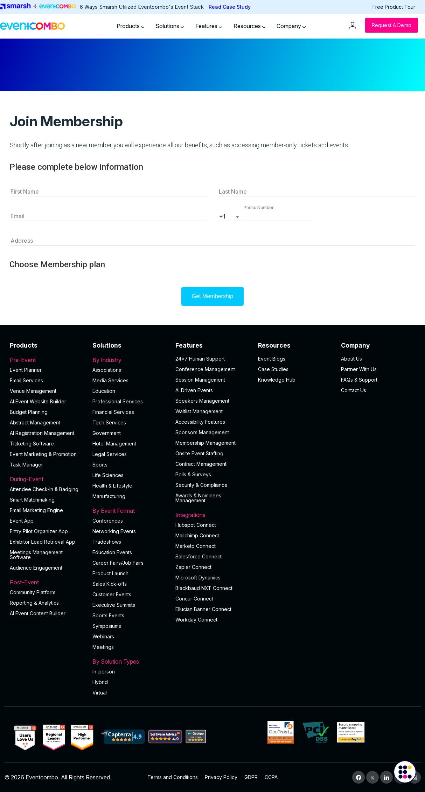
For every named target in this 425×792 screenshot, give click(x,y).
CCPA (271, 777)
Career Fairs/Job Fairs (118, 563)
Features (208, 25)
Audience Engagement (36, 568)
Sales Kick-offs (109, 584)
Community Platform (32, 592)
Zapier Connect (193, 567)
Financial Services (113, 412)
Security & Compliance (201, 485)
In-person (103, 671)
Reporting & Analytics (34, 603)
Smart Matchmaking (32, 500)
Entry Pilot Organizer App (39, 531)
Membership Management (205, 443)
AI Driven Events (194, 390)
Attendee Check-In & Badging (44, 489)
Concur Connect (194, 599)
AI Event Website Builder (38, 401)
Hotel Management (114, 444)
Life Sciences (108, 475)
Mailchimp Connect (197, 535)
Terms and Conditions (172, 777)
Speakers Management (202, 401)
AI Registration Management (42, 433)
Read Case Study (230, 7)
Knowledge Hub (276, 380)
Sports (99, 465)
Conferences (107, 521)
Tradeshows (106, 542)
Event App (22, 521)
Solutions (169, 25)
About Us (351, 359)
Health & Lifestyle (112, 486)
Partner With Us (359, 369)
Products (131, 25)
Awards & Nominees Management (198, 497)
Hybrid (100, 682)
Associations (106, 370)
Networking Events (114, 531)
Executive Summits (113, 605)
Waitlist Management (199, 411)
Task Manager (26, 465)
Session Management (200, 380)
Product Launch (110, 573)
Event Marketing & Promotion (43, 454)
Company (291, 25)
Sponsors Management (202, 432)
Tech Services (109, 422)
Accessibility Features (200, 422)
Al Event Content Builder (37, 613)
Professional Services (117, 401)
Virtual (99, 693)
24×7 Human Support (200, 359)
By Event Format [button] (129, 510)
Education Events (112, 552)
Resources (250, 25)
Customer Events (111, 594)
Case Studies (273, 369)
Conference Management (205, 369)
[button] (278, 216)
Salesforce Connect (198, 556)
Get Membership (212, 296)
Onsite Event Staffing (199, 453)
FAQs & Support (359, 380)
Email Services (26, 380)
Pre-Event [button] (47, 359)
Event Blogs (271, 359)
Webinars (103, 636)
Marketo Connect (195, 546)
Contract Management (201, 464)
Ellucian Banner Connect (203, 609)
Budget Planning (29, 412)
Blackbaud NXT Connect (203, 588)
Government (106, 433)
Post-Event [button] (47, 582)
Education (103, 391)
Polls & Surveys (193, 474)
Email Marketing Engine (36, 510)
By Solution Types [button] (129, 661)
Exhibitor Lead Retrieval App (42, 542)
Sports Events (108, 615)
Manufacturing (108, 496)
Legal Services (109, 454)
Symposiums (106, 626)
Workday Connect (196, 620)
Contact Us (353, 390)
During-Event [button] (47, 479)
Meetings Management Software (36, 554)
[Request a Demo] (391, 25)
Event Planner (26, 370)
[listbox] (230, 215)
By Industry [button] (129, 359)
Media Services (110, 380)
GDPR (251, 777)
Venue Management (33, 391)
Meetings (103, 647)
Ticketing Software (32, 444)
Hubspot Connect (195, 525)
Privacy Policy (221, 777)
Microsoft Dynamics (198, 577)
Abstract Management (35, 422)
